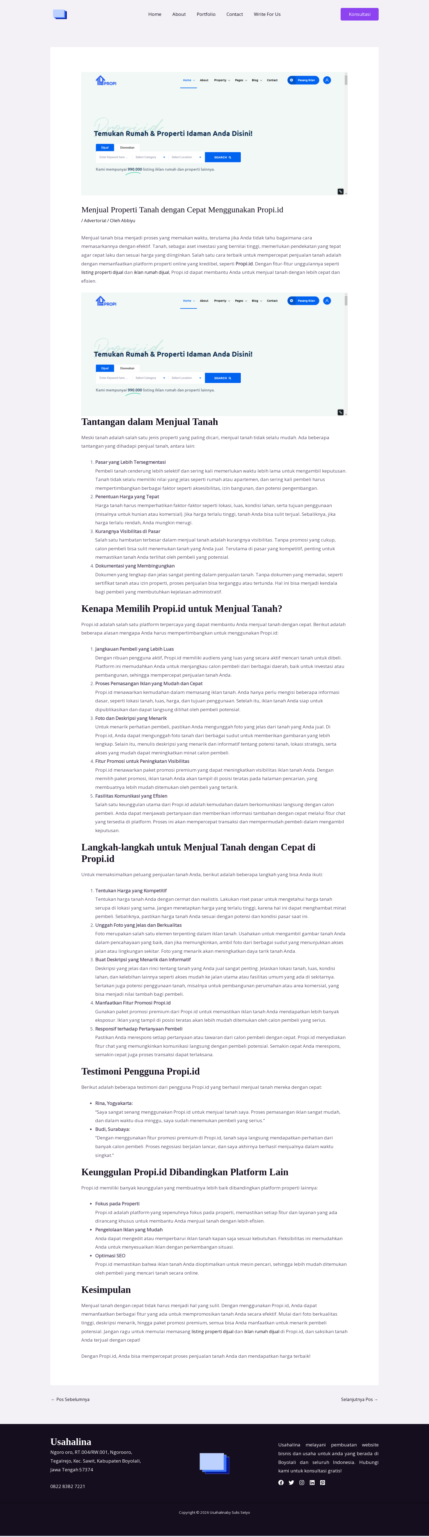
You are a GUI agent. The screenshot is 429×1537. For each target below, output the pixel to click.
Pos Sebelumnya (71, 1400)
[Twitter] (294, 1483)
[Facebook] (281, 1483)
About (180, 14)
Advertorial (96, 220)
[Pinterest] (335, 1483)
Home (158, 14)
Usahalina (218, 1513)
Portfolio (206, 14)
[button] (360, 14)
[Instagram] (308, 1483)
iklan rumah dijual (158, 272)
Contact (233, 14)
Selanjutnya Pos (358, 1400)
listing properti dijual (104, 272)
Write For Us (264, 14)
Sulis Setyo (241, 1513)
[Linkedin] (322, 1483)
